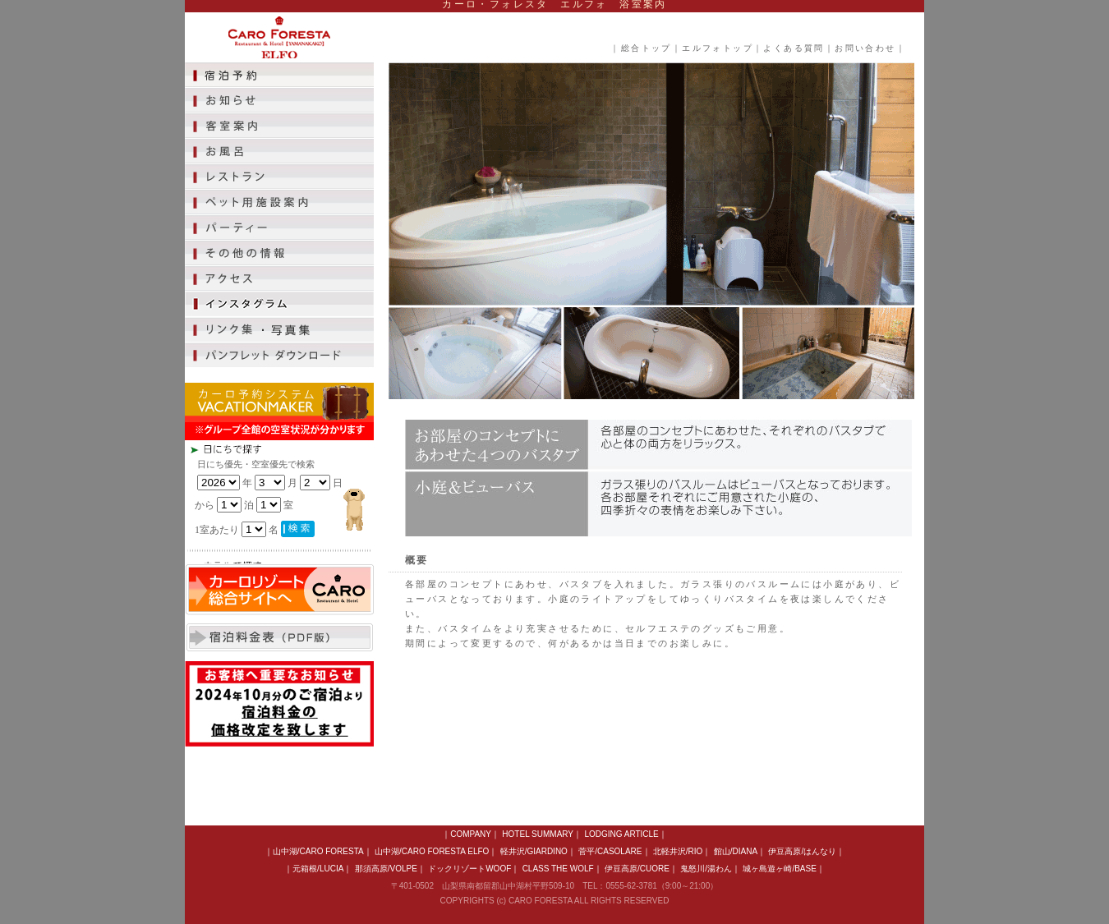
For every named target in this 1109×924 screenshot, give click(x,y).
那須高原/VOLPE (386, 868)
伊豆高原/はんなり (802, 851)
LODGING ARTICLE (621, 834)
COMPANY (470, 834)
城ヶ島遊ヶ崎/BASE (779, 868)
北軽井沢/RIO (678, 851)
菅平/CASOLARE (610, 851)
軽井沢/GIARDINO (534, 851)
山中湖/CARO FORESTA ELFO (432, 851)
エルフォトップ (717, 48)
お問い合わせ (865, 48)
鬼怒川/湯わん (706, 868)
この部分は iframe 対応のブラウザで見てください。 (308, 501)
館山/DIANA (735, 851)
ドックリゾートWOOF (469, 868)
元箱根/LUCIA (317, 868)
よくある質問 (793, 48)
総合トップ (646, 48)
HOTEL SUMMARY (537, 834)
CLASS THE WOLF (558, 868)
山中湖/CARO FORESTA (318, 851)
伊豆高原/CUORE (637, 868)
